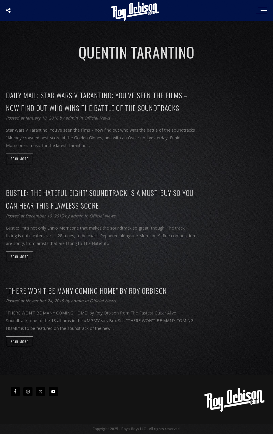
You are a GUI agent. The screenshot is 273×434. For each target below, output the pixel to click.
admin (72, 118)
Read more (19, 159)
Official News (97, 118)
